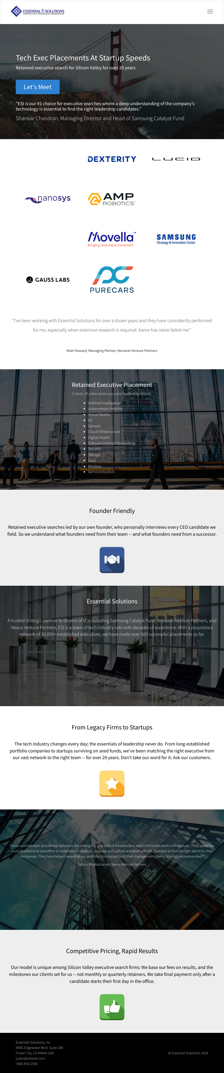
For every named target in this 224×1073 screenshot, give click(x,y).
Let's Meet (38, 87)
